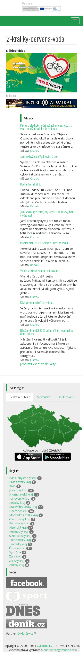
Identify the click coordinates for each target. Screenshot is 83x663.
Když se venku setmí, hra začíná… (37, 302)
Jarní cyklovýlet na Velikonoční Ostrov (39, 156)
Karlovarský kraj (19, 498)
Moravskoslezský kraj (23, 515)
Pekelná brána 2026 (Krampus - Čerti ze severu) (44, 243)
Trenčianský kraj (20, 540)
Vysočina (15, 552)
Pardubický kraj (19, 523)
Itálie (12, 486)
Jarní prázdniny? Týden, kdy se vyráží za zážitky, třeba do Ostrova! (47, 213)
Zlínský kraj (16, 565)
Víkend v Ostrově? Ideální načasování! (39, 271)
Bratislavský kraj (20, 482)
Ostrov (34, 151)
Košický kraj (17, 503)
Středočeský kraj (20, 536)
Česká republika (19, 397)
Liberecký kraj (18, 511)
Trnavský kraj (18, 544)
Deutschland (66, 397)
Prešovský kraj (18, 532)
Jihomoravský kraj (21, 494)
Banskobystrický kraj (22, 478)
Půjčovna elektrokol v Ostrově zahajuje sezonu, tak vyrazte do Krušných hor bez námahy (46, 127)
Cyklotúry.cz (26, 633)
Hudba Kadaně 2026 (30, 184)
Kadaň (34, 206)
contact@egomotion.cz (60, 650)
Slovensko (44, 397)
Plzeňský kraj (18, 527)
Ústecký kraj (17, 548)
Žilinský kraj (16, 561)
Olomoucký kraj (19, 519)
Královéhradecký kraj (23, 507)
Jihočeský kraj (18, 490)
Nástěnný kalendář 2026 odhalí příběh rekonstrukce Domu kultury (46, 332)
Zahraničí (15, 556)
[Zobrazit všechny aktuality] (38, 364)
